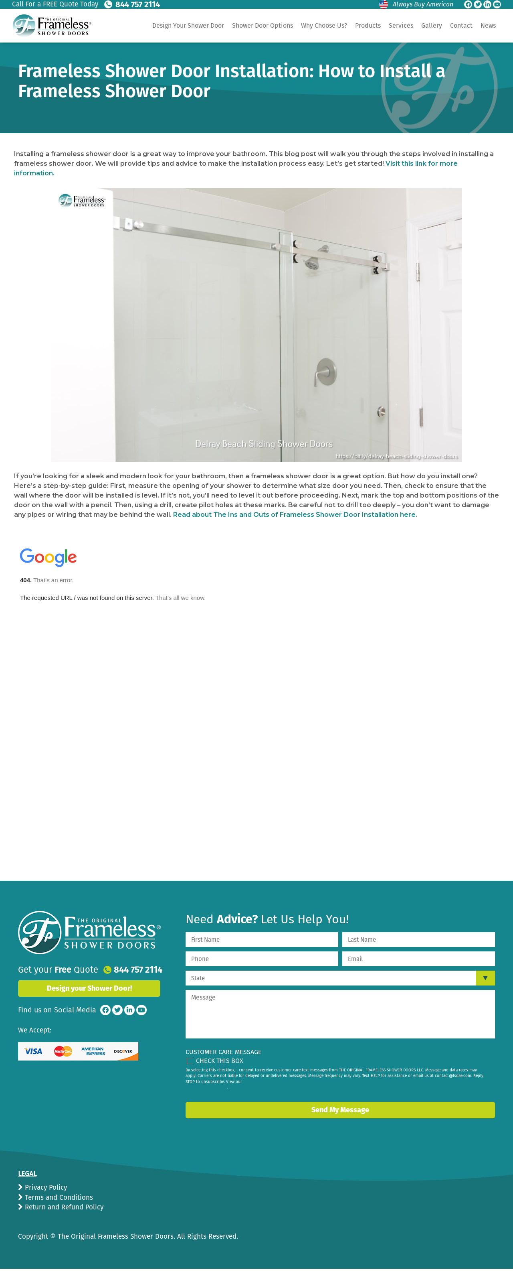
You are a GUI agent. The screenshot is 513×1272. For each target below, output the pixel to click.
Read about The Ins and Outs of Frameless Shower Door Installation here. (295, 514)
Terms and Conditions (58, 1197)
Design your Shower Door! (89, 988)
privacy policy (214, 1087)
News (488, 25)
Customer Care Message (224, 1052)
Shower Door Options (262, 25)
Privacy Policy (45, 1187)
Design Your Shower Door (188, 25)
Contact (461, 25)
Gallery (431, 25)
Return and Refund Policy (63, 1207)
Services (401, 25)
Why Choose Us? (324, 25)
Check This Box (219, 1061)
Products (368, 25)
